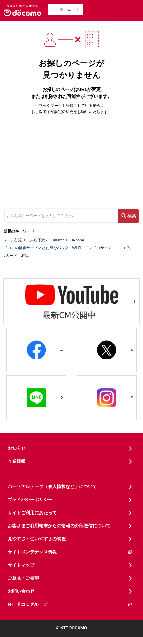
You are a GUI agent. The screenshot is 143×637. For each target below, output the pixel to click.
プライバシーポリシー (30, 499)
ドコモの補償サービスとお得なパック (36, 248)
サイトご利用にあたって (32, 512)
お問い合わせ (21, 591)
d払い (26, 255)
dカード (10, 255)
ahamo (59, 240)
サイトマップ (21, 564)
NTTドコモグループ (70, 604)
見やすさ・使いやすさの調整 (37, 538)
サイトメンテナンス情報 (70, 552)
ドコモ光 (123, 248)
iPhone (78, 240)
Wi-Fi (76, 248)
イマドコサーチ (98, 248)
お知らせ (17, 448)
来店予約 (37, 240)
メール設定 (13, 240)
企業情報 (17, 461)
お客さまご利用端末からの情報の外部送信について (59, 525)
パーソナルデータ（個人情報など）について (52, 486)
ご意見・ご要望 (23, 578)
